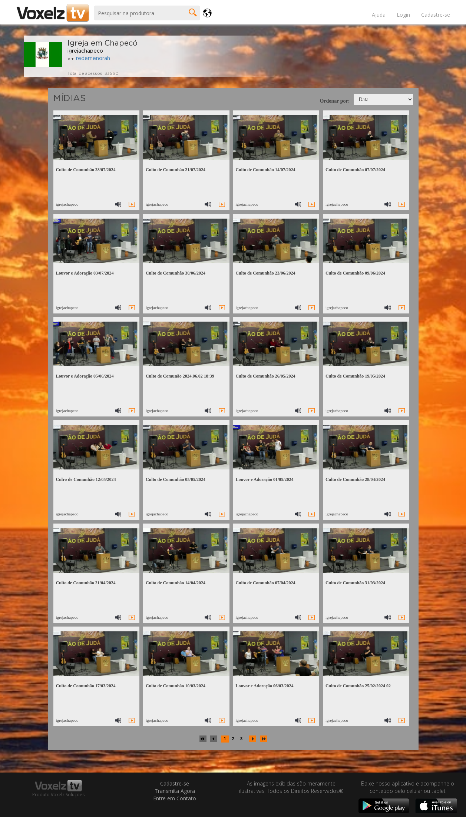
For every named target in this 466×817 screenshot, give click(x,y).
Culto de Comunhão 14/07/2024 (265, 169)
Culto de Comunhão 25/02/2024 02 (358, 685)
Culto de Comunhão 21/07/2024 (175, 169)
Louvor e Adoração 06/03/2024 (264, 685)
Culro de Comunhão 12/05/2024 (86, 479)
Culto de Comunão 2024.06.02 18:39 (180, 376)
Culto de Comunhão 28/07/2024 (85, 169)
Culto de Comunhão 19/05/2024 (355, 376)
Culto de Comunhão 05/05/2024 (175, 479)
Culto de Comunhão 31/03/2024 (355, 582)
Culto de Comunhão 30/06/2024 (175, 273)
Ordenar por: (335, 101)
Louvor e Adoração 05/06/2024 (84, 376)
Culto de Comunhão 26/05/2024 (265, 376)
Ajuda (379, 14)
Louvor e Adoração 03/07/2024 (84, 273)
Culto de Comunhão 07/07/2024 (355, 169)
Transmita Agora (175, 790)
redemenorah (93, 58)
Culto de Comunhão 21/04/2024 (85, 582)
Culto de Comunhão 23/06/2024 (265, 273)
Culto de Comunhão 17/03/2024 (85, 685)
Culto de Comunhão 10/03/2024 (175, 685)
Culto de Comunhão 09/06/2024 (355, 273)
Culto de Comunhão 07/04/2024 (265, 582)
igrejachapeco (85, 51)
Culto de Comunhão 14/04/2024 (175, 582)
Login (403, 14)
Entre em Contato (174, 798)
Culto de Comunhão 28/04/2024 (355, 479)
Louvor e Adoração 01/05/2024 (264, 479)
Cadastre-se (435, 14)
